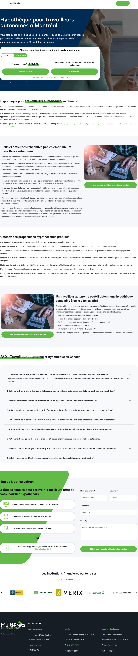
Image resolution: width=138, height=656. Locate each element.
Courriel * (114, 489)
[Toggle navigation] (123, 3)
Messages (84, 519)
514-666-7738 (73, 644)
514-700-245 (35, 644)
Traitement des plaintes (8, 633)
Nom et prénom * (87, 489)
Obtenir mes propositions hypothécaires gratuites (108, 548)
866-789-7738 (110, 644)
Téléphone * (85, 504)
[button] (1, 591)
